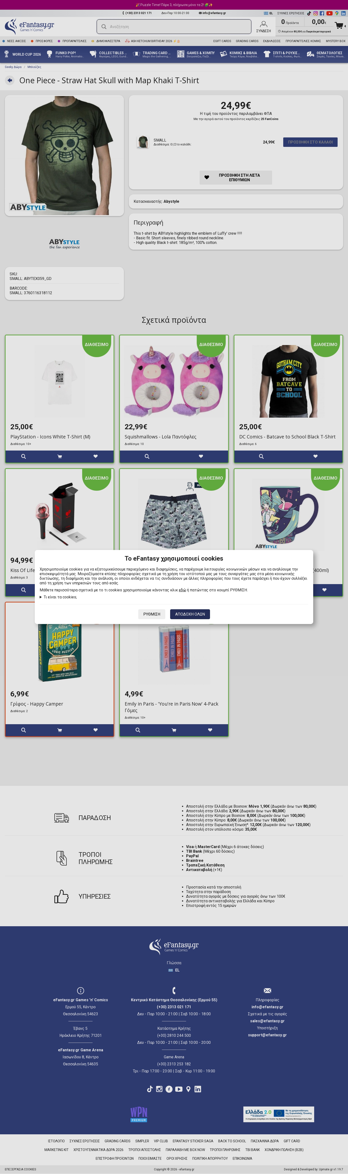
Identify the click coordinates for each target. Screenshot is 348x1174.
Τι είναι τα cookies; (60, 597)
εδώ (182, 590)
